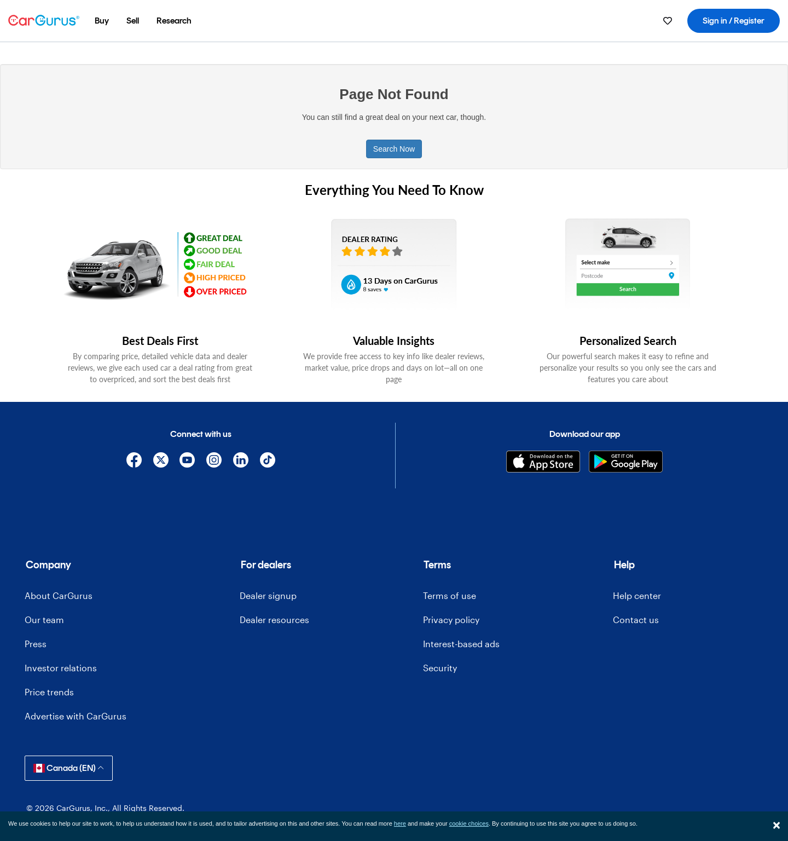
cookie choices (469, 823)
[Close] (776, 825)
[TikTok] (267, 461)
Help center (637, 595)
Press (36, 643)
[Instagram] (214, 461)
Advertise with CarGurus (75, 716)
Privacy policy (451, 619)
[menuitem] (102, 20)
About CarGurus (58, 595)
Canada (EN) (68, 768)
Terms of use (449, 595)
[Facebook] (133, 461)
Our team (44, 619)
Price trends (49, 692)
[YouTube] (187, 461)
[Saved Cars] (668, 20)
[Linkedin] (241, 461)
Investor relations (61, 668)
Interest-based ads (461, 643)
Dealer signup (268, 595)
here (400, 823)
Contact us (636, 619)
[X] (160, 461)
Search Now (394, 149)
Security (440, 668)
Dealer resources (274, 619)
